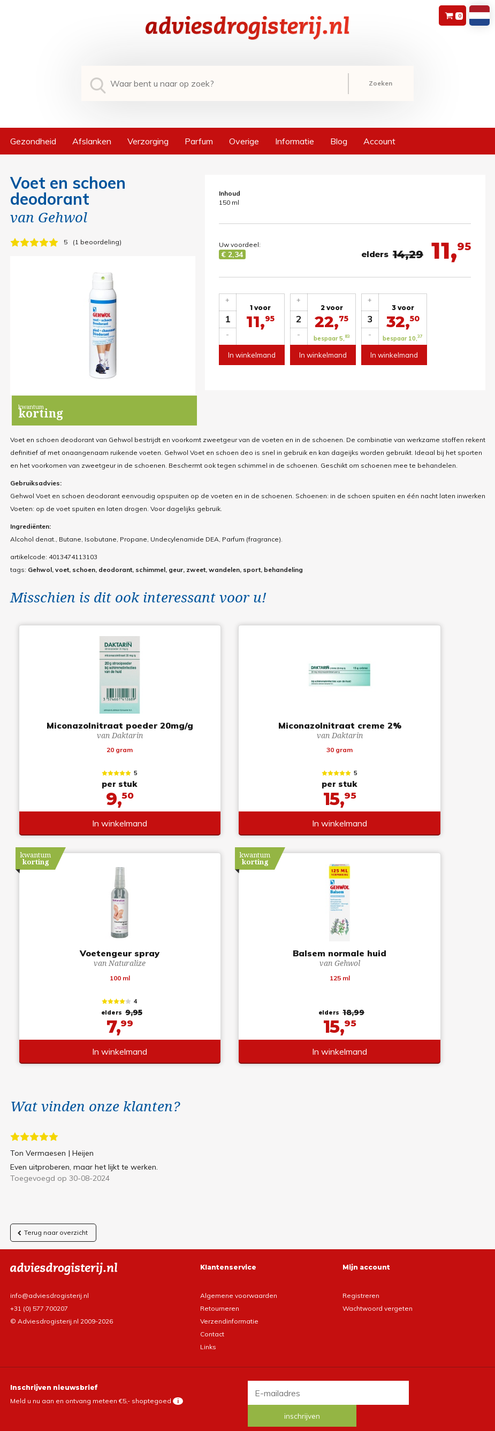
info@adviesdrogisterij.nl (49, 1287)
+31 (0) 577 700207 (39, 1300)
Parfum (199, 141)
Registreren (360, 1287)
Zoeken (380, 83)
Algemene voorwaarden (238, 1287)
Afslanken (91, 141)
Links (208, 1338)
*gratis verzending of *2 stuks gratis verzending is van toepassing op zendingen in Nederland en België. (248, 1422)
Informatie (294, 141)
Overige (244, 141)
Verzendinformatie (229, 1313)
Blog (338, 141)
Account (379, 141)
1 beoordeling (97, 242)
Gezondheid (33, 141)
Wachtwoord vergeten (377, 1300)
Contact (212, 1325)
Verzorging (148, 141)
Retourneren (219, 1300)
